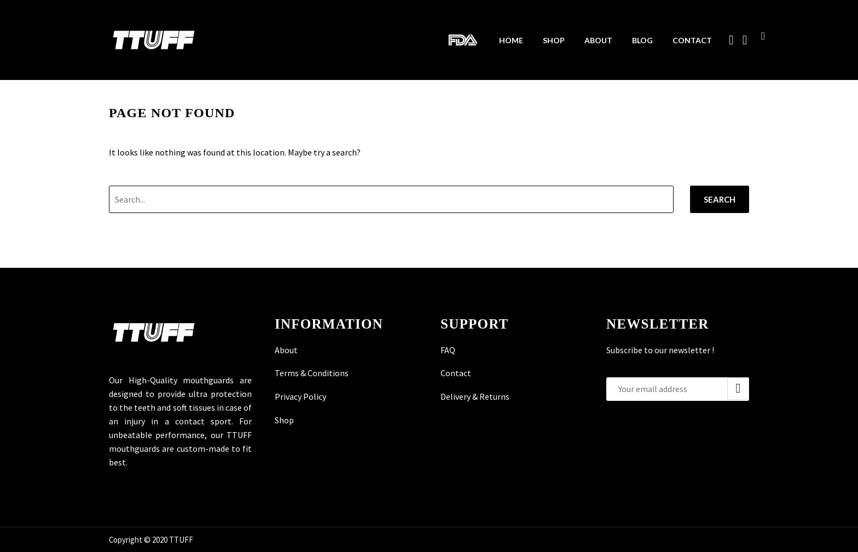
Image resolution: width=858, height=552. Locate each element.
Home (511, 40)
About (598, 40)
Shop (554, 40)
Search (719, 199)
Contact (692, 40)
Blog (642, 40)
